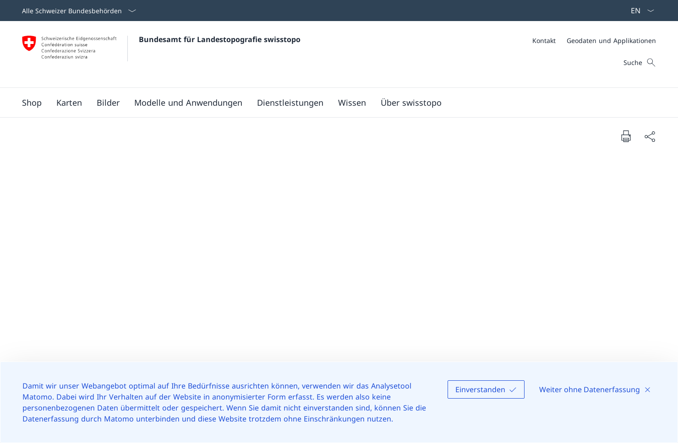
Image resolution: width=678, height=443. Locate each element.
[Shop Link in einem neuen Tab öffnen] (32, 102)
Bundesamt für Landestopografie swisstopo (220, 39)
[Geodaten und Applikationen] (611, 40)
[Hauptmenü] (332, 102)
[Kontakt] (544, 40)
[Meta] (594, 40)
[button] (69, 102)
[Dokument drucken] (626, 136)
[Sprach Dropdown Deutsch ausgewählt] (639, 10)
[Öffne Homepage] (161, 54)
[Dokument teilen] (650, 136)
